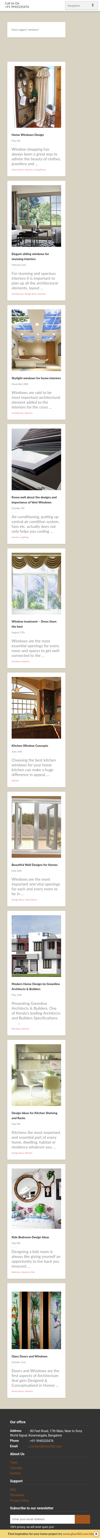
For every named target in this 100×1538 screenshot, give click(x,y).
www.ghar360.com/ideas (79, 1534)
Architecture (18, 293)
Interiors (29, 169)
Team (14, 1462)
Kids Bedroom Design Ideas (30, 1237)
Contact (15, 1473)
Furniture (16, 661)
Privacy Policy (19, 1500)
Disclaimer (17, 1495)
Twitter (94, 756)
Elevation (16, 1028)
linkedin (94, 767)
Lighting (24, 537)
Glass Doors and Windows (29, 1356)
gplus (91, 773)
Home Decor (18, 169)
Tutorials (16, 1468)
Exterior (25, 1028)
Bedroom (16, 1272)
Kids (33, 1272)
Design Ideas (31, 293)
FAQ (13, 1490)
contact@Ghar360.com (46, 1446)
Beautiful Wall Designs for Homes (35, 865)
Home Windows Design (28, 135)
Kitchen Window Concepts (30, 745)
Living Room (40, 169)
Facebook (91, 762)
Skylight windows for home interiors (36, 378)
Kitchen (15, 780)
